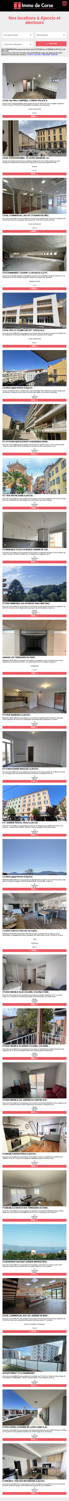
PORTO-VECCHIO (34, 55)
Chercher (51, 43)
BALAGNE (46, 55)
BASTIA (54, 55)
